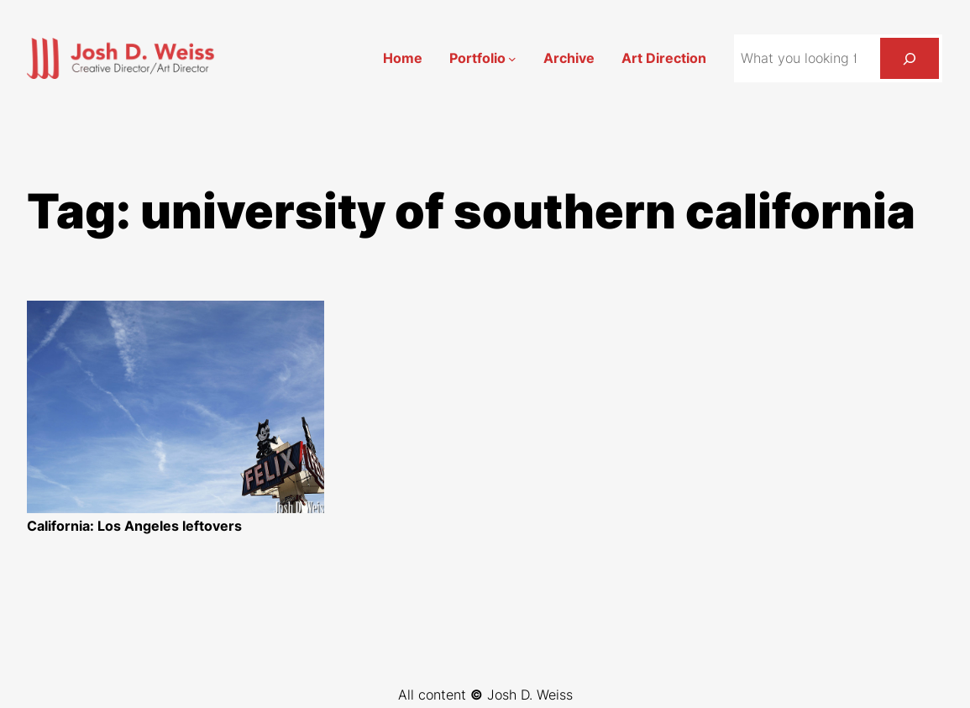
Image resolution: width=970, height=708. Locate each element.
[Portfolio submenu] (512, 59)
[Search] (909, 58)
